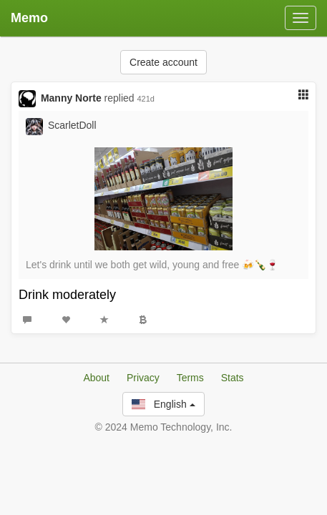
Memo (29, 18)
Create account (163, 62)
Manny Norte (71, 98)
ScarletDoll (72, 125)
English (163, 404)
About (96, 377)
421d (146, 98)
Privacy (143, 377)
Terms (190, 377)
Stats (232, 377)
